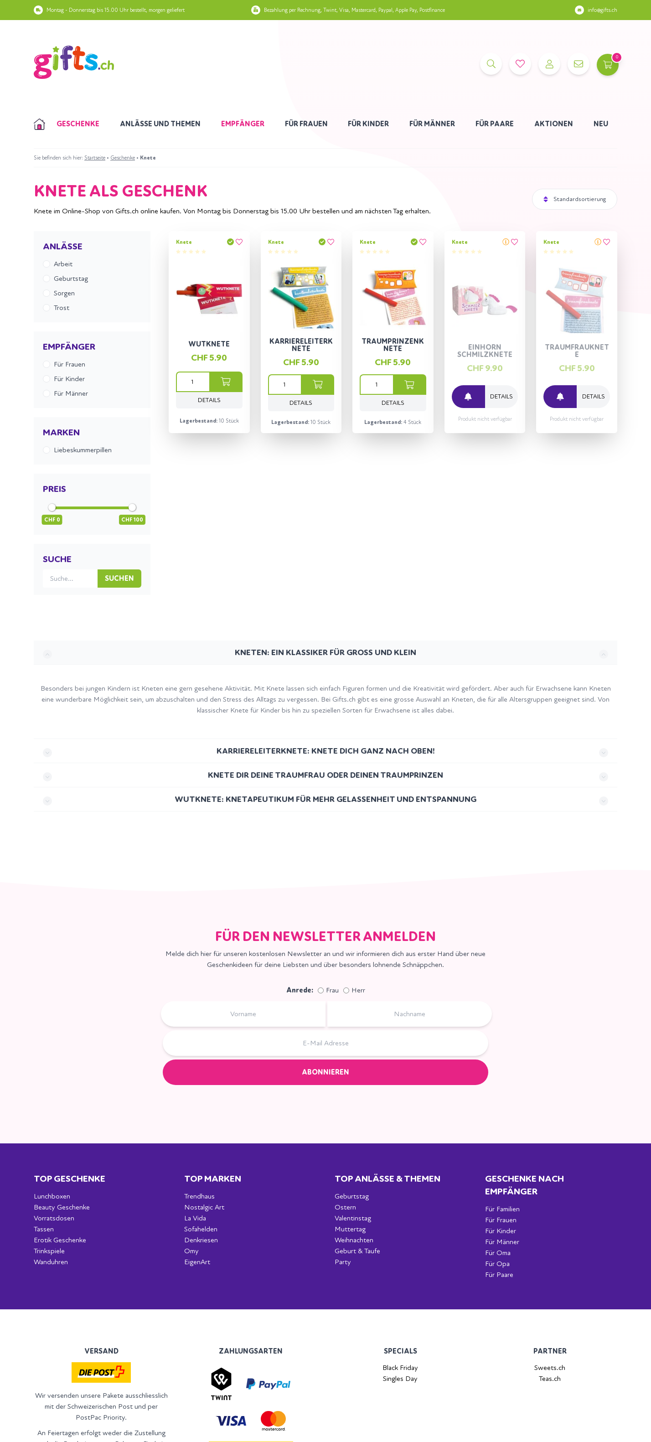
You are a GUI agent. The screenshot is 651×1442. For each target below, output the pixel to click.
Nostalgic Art (204, 1207)
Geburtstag (352, 1196)
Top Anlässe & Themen (387, 1178)
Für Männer (432, 123)
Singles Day (400, 1378)
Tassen (44, 1229)
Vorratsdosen (54, 1218)
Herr (358, 990)
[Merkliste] (519, 64)
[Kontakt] (577, 64)
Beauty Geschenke (62, 1207)
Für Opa (497, 1263)
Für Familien (502, 1208)
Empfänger (242, 123)
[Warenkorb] (606, 64)
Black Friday (400, 1367)
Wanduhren (51, 1261)
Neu (601, 123)
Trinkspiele (49, 1250)
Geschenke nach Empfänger (524, 1185)
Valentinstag (353, 1218)
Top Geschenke (69, 1178)
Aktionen (553, 123)
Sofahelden (200, 1229)
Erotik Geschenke (60, 1239)
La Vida (195, 1218)
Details (209, 400)
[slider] (52, 507)
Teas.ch (550, 1378)
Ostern (345, 1207)
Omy (191, 1250)
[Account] (548, 64)
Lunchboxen (52, 1196)
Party (343, 1261)
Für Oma (498, 1252)
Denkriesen (201, 1239)
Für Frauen (306, 123)
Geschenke (78, 123)
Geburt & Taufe (357, 1250)
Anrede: (299, 990)
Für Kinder (368, 123)
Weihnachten (354, 1239)
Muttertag (350, 1229)
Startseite (94, 158)
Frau (332, 990)
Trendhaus (199, 1196)
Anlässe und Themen (160, 123)
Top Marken (212, 1178)
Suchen (119, 578)
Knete (184, 242)
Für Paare (494, 123)
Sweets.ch (549, 1367)
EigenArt (197, 1261)
